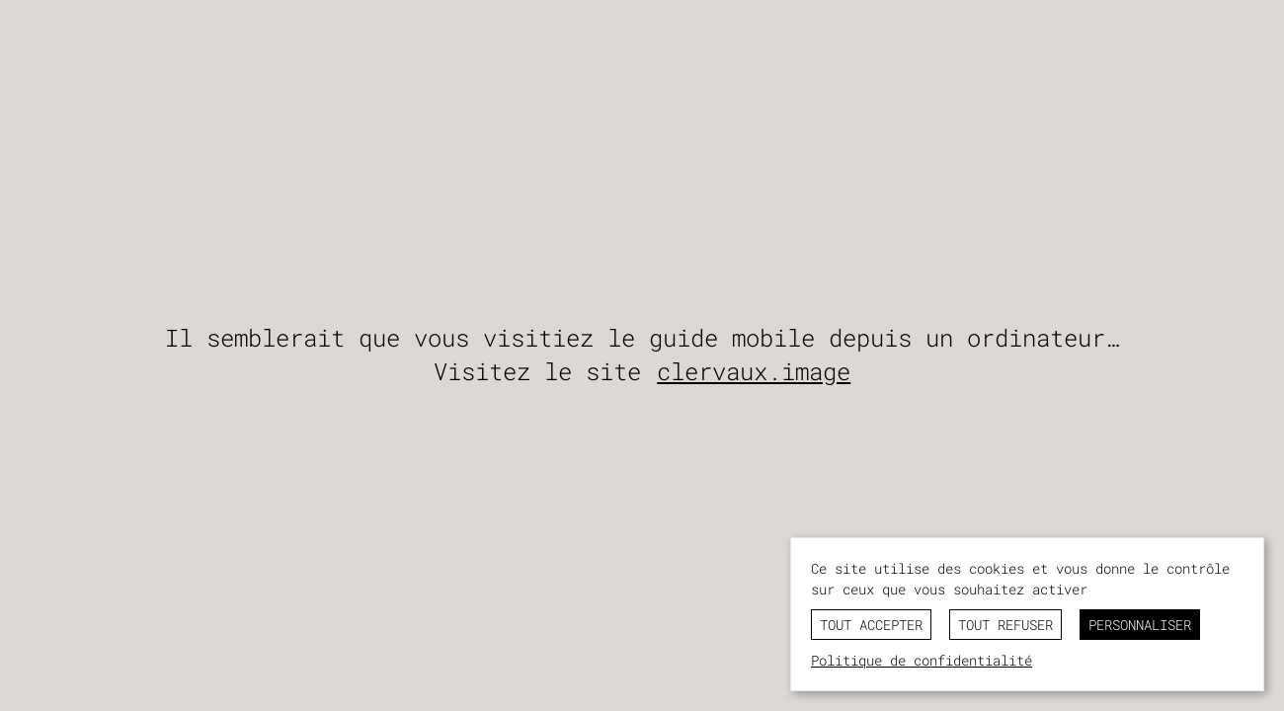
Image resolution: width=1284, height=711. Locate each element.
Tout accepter (871, 624)
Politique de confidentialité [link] (921, 660)
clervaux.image (753, 371)
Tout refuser (1005, 624)
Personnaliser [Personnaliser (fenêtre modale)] (1139, 624)
